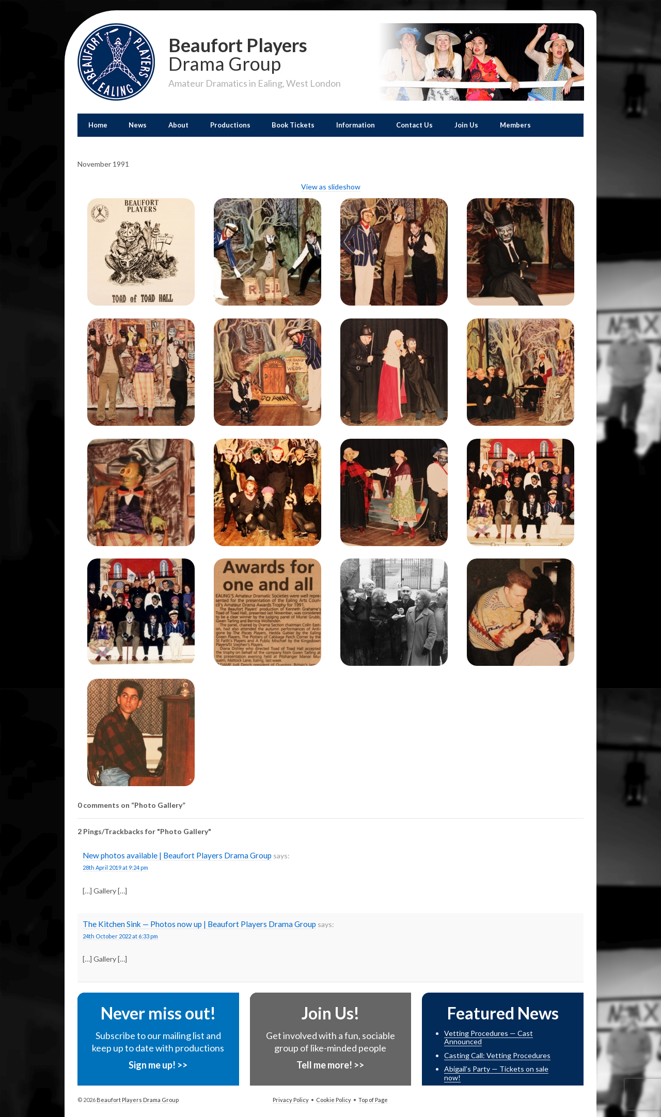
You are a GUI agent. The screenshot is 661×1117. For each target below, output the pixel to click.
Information (355, 125)
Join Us (466, 125)
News (138, 125)
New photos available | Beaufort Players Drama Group (177, 855)
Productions (230, 125)
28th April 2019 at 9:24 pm (115, 867)
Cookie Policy (333, 1099)
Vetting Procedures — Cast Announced (488, 1037)
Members (515, 125)
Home (97, 125)
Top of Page (373, 1099)
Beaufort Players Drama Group (137, 1099)
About (178, 125)
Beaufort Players (254, 53)
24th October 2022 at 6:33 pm (120, 936)
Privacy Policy (291, 1099)
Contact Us (414, 125)
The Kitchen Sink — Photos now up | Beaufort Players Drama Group (199, 924)
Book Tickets (293, 125)
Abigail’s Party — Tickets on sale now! (496, 1073)
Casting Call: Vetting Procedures (497, 1055)
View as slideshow (330, 186)
